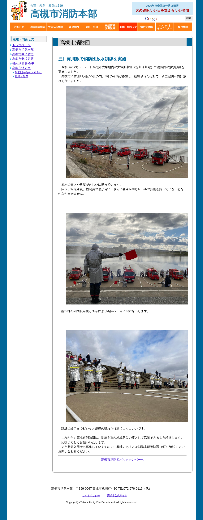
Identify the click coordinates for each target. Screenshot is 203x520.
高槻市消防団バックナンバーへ (122, 459)
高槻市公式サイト (117, 495)
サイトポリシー (91, 495)
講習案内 (74, 27)
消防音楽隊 (146, 27)
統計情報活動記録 (110, 27)
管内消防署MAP (23, 63)
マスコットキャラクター (164, 27)
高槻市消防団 (21, 68)
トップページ (21, 45)
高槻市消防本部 (63, 11)
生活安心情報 (55, 27)
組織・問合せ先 (128, 27)
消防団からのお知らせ (28, 72)
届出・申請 (92, 27)
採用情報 (183, 27)
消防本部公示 (37, 27)
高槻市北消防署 (23, 59)
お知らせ (19, 27)
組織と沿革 (21, 76)
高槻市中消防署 (23, 54)
